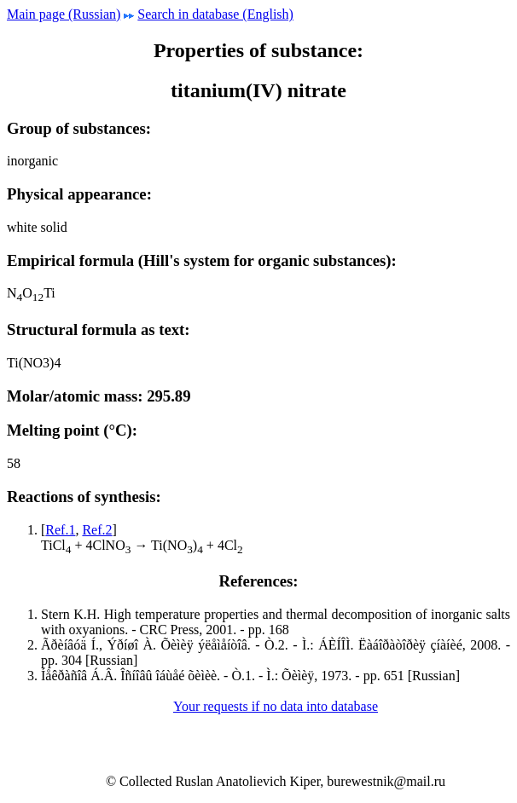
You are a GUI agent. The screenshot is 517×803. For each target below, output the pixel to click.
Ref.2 (97, 530)
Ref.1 (60, 530)
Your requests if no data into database (275, 706)
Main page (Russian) (63, 14)
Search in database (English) (215, 14)
